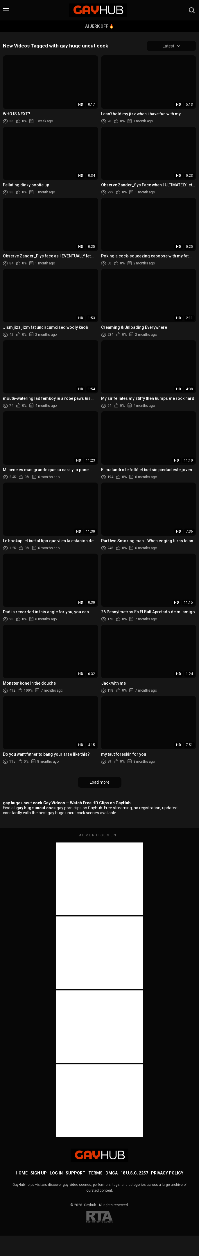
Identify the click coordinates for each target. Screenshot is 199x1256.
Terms (95, 1173)
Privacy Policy (167, 1173)
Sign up (39, 1173)
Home (22, 1173)
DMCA (111, 1173)
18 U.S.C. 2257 (134, 1173)
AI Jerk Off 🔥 (99, 26)
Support (75, 1173)
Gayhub (90, 1205)
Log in (56, 1173)
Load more (100, 782)
